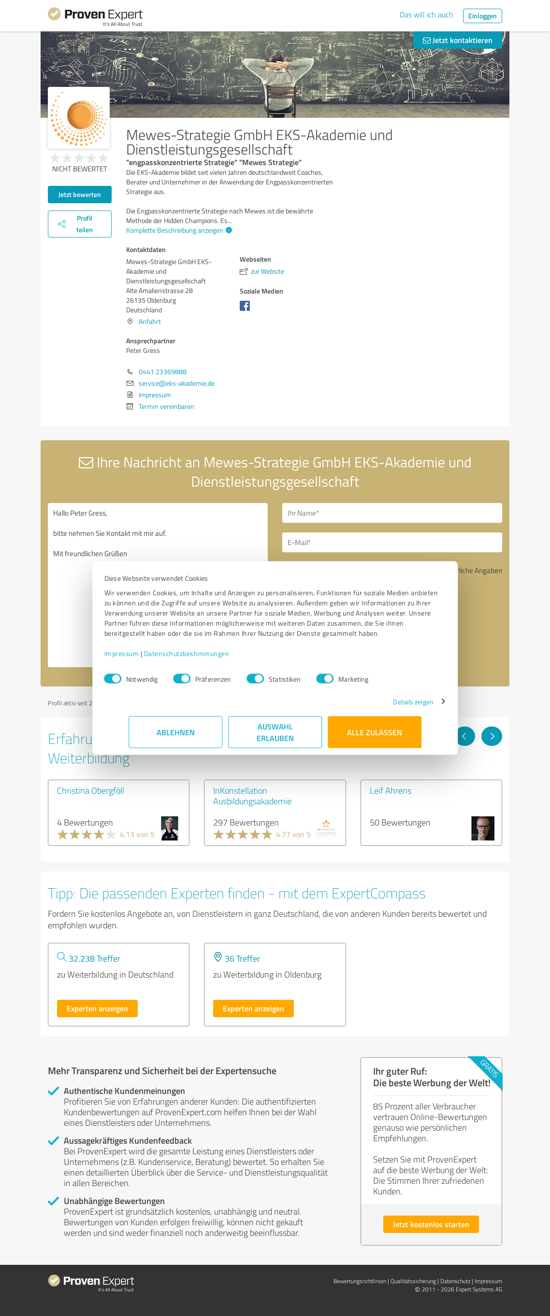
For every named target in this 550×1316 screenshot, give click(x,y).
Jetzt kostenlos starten (431, 1224)
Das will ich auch (426, 14)
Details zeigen (389, 706)
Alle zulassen (374, 736)
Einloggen (482, 15)
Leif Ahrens (390, 790)
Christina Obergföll (90, 790)
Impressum (146, 658)
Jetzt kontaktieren (457, 39)
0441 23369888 (163, 371)
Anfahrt (150, 321)
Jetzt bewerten (79, 194)
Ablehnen (176, 736)
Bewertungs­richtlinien (359, 1281)
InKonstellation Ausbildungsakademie (252, 795)
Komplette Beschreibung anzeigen (178, 230)
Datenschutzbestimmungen (211, 658)
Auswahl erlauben (275, 737)
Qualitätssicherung (413, 1281)
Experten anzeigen (97, 1008)
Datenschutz (455, 1281)
